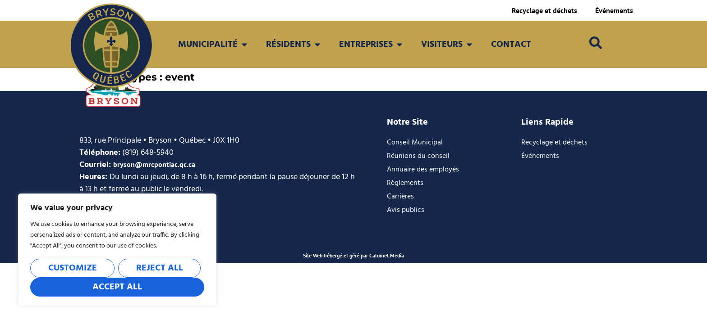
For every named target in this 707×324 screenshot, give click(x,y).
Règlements (405, 183)
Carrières (400, 196)
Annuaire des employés (423, 170)
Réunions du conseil (418, 156)
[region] (117, 250)
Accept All (117, 287)
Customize (72, 268)
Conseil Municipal (415, 142)
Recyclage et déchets (544, 10)
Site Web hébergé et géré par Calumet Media (353, 255)
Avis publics (405, 210)
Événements (614, 10)
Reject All (159, 268)
